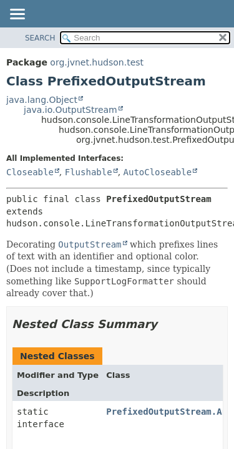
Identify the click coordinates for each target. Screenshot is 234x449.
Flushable (88, 172)
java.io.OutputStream (70, 110)
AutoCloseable (158, 172)
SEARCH (40, 38)
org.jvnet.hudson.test (97, 62)
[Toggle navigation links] (16, 15)
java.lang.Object (41, 100)
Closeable (30, 172)
